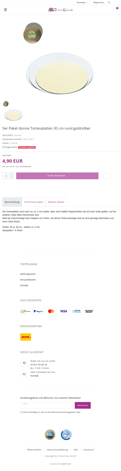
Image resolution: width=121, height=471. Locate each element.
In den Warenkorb (72, 175)
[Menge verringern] (12, 177)
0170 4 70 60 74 (38, 364)
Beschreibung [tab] (12, 201)
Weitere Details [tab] (56, 201)
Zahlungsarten (28, 273)
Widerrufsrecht (34, 449)
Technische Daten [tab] (33, 201)
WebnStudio (66, 464)
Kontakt (24, 285)
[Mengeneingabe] (6, 175)
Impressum (88, 449)
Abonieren (82, 405)
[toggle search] (109, 2)
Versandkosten (25, 166)
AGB (76, 449)
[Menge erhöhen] (12, 174)
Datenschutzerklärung (57, 449)
